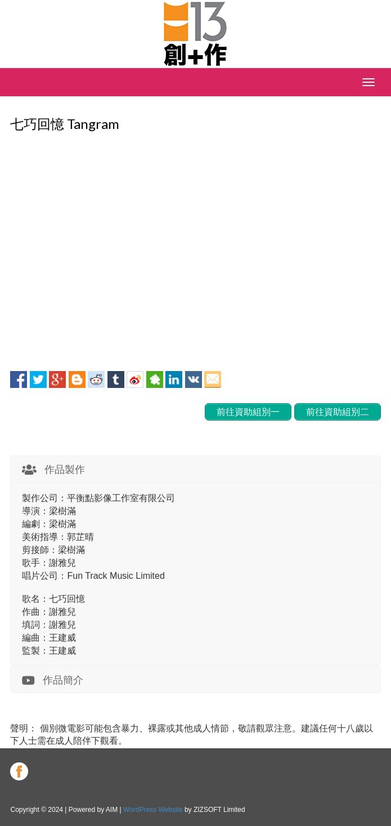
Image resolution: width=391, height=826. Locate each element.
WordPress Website (153, 810)
